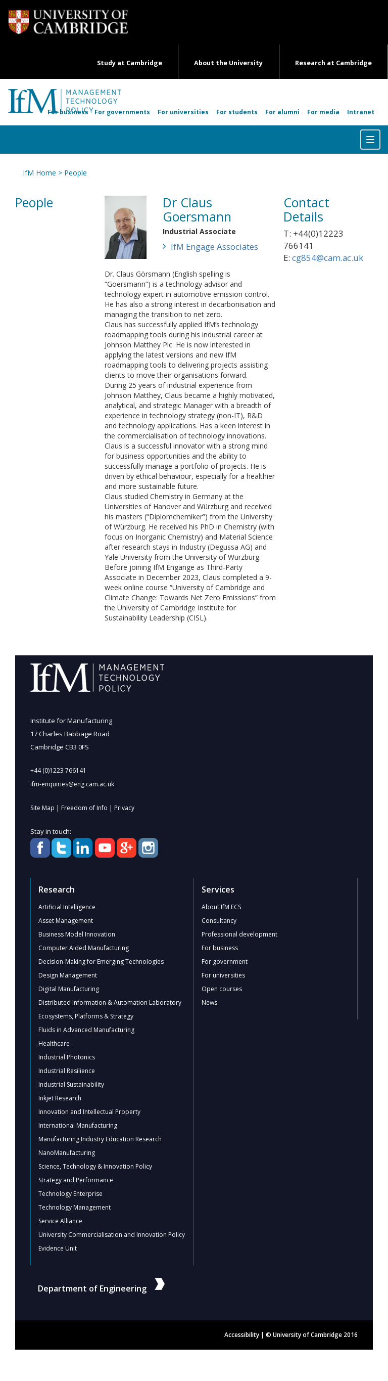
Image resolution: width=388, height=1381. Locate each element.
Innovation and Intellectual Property (89, 1111)
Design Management (67, 975)
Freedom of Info (84, 808)
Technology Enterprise (70, 1193)
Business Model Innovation (76, 934)
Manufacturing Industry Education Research (100, 1139)
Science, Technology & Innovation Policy (95, 1166)
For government (225, 961)
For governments (122, 112)
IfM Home (39, 172)
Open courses (222, 989)
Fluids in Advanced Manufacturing (86, 1030)
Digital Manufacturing (68, 989)
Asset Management (65, 920)
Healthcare (54, 1043)
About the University (228, 63)
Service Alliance (60, 1221)
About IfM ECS (221, 907)
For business (67, 112)
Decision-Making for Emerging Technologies (101, 961)
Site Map (42, 808)
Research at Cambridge (333, 63)
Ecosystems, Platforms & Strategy (85, 1016)
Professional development (239, 934)
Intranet (360, 112)
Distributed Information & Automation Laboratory (109, 1002)
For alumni (282, 112)
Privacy (124, 808)
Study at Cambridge (129, 63)
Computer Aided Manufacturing (83, 948)
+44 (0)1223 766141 (58, 770)
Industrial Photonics (66, 1057)
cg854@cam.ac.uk (327, 257)
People (75, 172)
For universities (183, 112)
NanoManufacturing (66, 1152)
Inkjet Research (59, 1098)
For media (323, 112)
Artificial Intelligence (66, 907)
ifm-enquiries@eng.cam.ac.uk (72, 784)
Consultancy (219, 920)
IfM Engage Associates (214, 246)
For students (237, 112)
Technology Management (74, 1207)
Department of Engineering (101, 1288)
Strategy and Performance (75, 1180)
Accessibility (241, 1334)
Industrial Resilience (66, 1070)
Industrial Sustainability (71, 1084)
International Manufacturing (77, 1125)
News (209, 1002)
